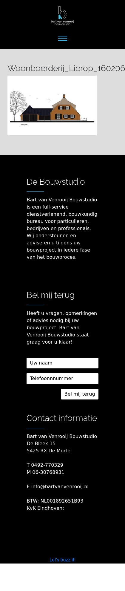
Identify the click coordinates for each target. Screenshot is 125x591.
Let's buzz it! (63, 560)
